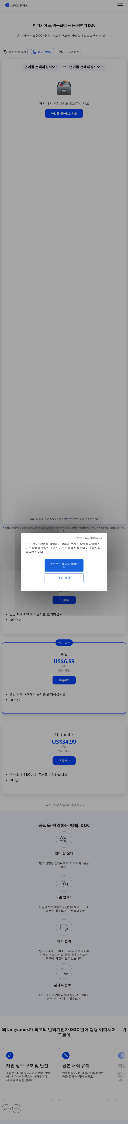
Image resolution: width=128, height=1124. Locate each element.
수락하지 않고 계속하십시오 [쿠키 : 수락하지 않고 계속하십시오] (89, 537)
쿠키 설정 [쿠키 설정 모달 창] (64, 578)
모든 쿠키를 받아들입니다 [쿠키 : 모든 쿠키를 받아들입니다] (64, 565)
